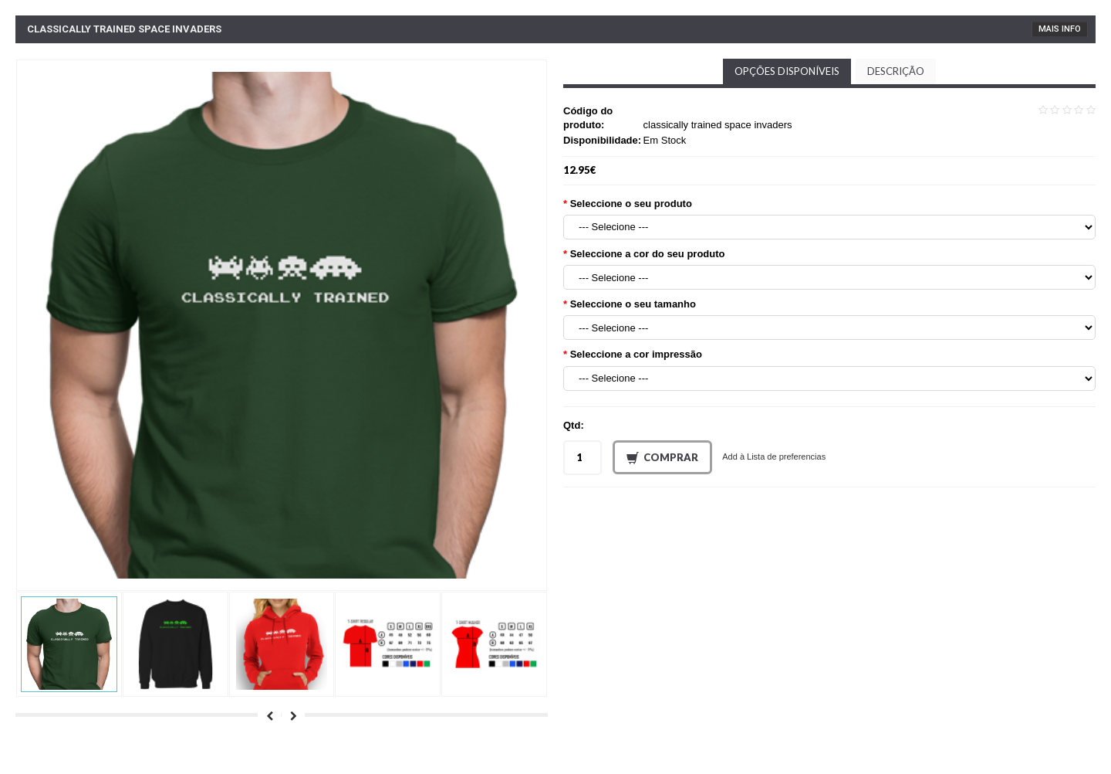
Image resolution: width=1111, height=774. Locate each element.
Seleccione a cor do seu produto (647, 254)
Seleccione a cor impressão (636, 354)
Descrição (895, 71)
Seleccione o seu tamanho (633, 304)
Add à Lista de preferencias (774, 456)
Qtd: (573, 425)
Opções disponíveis (786, 71)
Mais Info (1059, 29)
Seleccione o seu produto (631, 203)
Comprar (662, 458)
